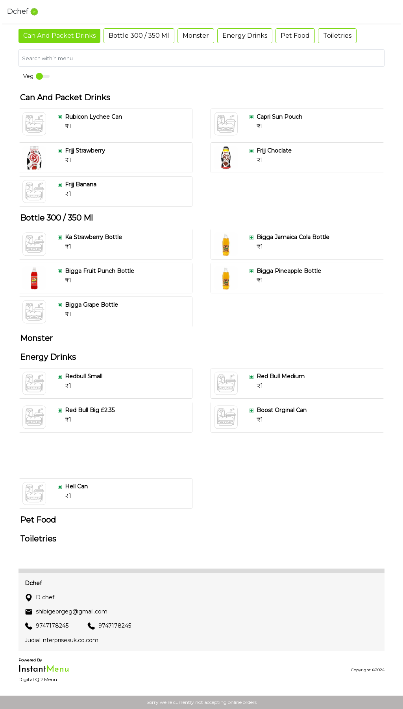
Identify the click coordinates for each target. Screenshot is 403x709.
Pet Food (295, 35)
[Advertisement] (205, 455)
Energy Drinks (244, 35)
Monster (196, 35)
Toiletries (337, 35)
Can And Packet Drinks (59, 35)
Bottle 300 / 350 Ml (139, 35)
